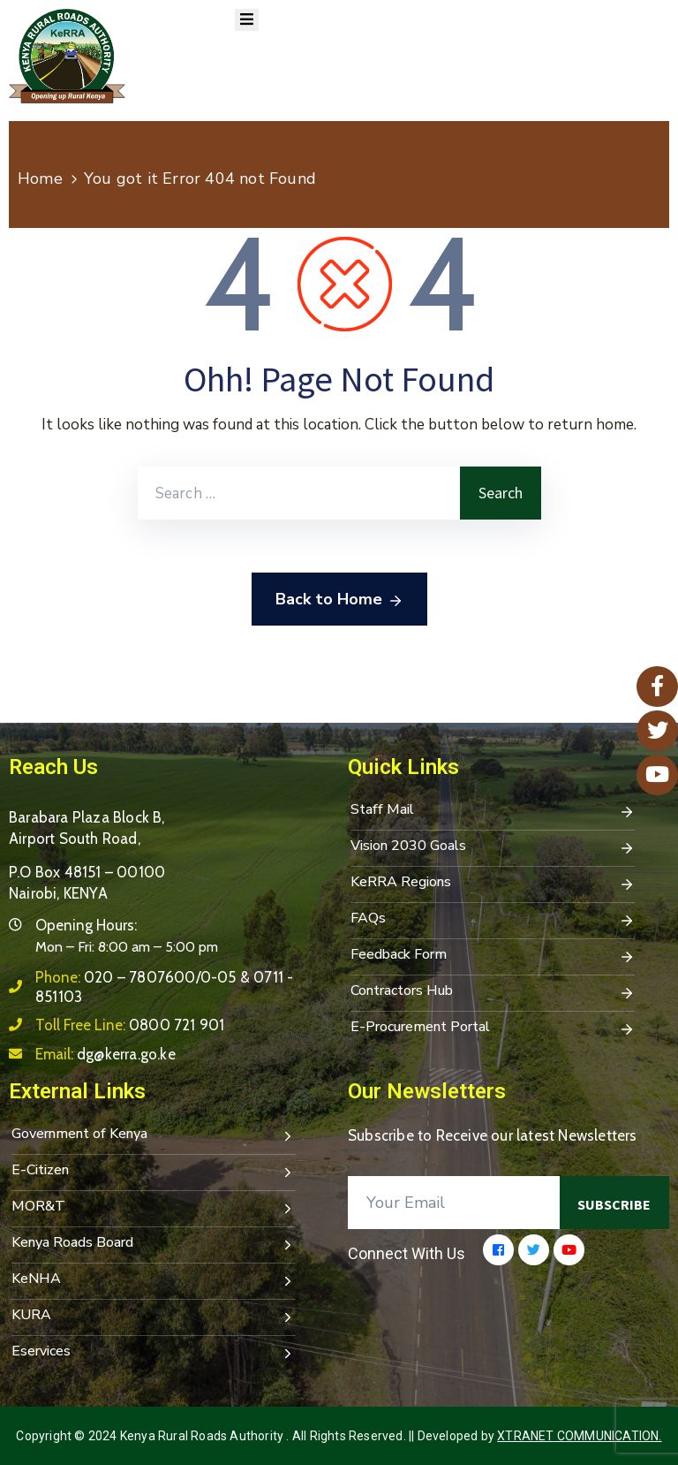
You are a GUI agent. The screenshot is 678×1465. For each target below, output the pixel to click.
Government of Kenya (153, 1135)
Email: (105, 1054)
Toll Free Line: (129, 1025)
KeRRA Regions (492, 883)
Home (40, 178)
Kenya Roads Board (153, 1244)
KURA (153, 1316)
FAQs (492, 919)
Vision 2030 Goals (492, 847)
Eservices (153, 1352)
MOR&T (153, 1207)
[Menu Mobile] (247, 20)
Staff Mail (492, 811)
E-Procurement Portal (492, 1028)
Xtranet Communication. (579, 1436)
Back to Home (339, 599)
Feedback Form (492, 956)
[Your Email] (454, 1202)
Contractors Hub (492, 992)
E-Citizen (153, 1171)
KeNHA (153, 1280)
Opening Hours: (86, 925)
